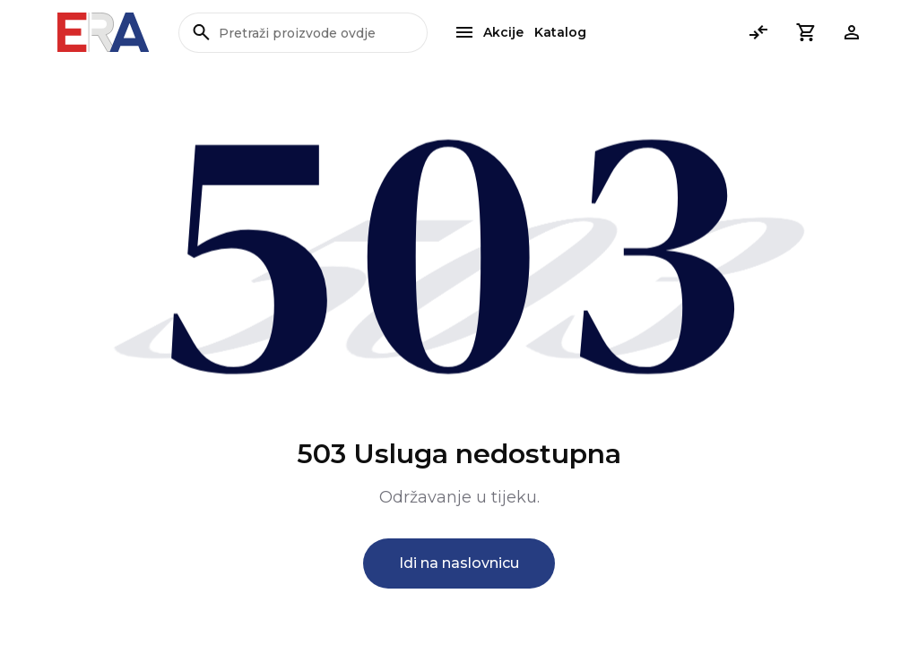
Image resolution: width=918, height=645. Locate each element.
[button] (805, 32)
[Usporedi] (758, 32)
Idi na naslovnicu (459, 563)
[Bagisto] (103, 32)
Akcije (503, 32)
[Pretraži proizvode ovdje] (303, 33)
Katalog (560, 32)
